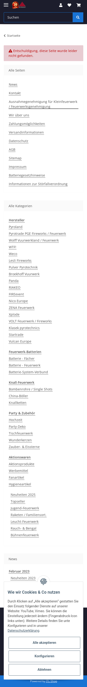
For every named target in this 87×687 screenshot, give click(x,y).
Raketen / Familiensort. (28, 515)
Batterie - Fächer (22, 358)
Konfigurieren (44, 656)
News (13, 84)
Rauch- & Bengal (23, 528)
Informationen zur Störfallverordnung (38, 184)
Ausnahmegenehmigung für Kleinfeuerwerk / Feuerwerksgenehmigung (43, 104)
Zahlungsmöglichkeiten (27, 123)
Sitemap (15, 158)
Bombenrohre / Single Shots (30, 389)
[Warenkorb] (78, 5)
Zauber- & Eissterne (24, 447)
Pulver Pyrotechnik (23, 267)
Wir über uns (19, 115)
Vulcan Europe (20, 341)
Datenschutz (18, 141)
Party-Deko (17, 426)
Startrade (16, 334)
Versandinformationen (26, 132)
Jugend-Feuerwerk (25, 508)
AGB (12, 149)
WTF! (12, 247)
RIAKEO (14, 287)
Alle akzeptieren (44, 642)
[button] (61, 5)
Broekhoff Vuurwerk (24, 274)
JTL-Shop (51, 681)
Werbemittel (18, 470)
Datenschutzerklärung (23, 630)
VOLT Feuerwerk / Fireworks (30, 321)
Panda (14, 280)
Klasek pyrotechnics (24, 328)
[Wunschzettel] (69, 5)
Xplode (14, 314)
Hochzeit (15, 420)
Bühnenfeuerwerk (25, 535)
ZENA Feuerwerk (21, 307)
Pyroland (16, 227)
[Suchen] (38, 17)
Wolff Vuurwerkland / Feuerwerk (34, 240)
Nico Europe (18, 301)
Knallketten (17, 402)
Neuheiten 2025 (23, 494)
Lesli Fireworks (20, 260)
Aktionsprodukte (21, 464)
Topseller (18, 501)
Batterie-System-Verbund (28, 372)
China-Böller (18, 396)
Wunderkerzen (20, 440)
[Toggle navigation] (6, 3)
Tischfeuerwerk (21, 433)
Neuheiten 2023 (23, 578)
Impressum (17, 166)
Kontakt (15, 93)
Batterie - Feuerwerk (24, 365)
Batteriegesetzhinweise (27, 175)
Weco (13, 254)
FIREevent (16, 294)
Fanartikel (16, 477)
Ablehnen (44, 669)
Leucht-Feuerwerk (25, 521)
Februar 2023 (19, 571)
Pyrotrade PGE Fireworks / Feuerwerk (37, 233)
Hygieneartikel (20, 484)
